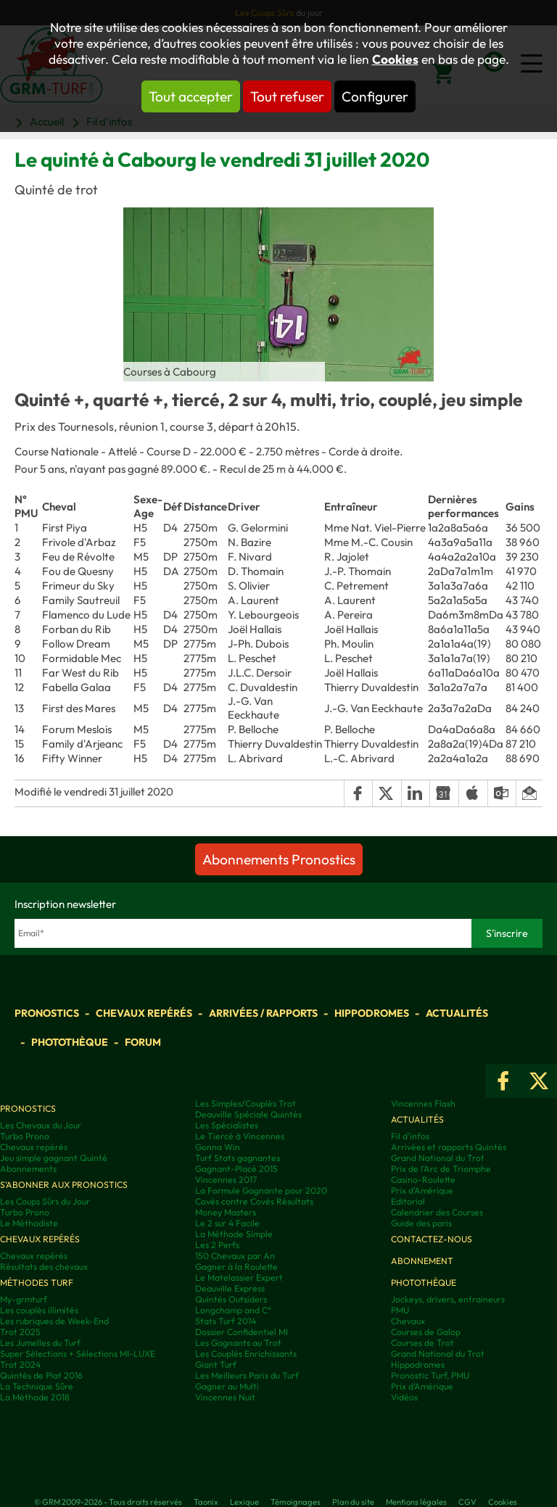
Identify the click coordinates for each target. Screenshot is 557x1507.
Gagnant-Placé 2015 (236, 1168)
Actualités (457, 1013)
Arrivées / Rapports (263, 1013)
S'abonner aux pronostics (64, 1184)
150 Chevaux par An (235, 1255)
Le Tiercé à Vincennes (239, 1136)
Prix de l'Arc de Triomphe (441, 1168)
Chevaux (408, 1321)
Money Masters (225, 1212)
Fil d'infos (410, 1136)
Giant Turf (215, 1364)
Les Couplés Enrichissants (246, 1353)
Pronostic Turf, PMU (430, 1375)
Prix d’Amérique (422, 1386)
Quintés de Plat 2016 (41, 1375)
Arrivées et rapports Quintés (448, 1146)
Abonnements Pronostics (278, 859)
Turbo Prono (24, 1136)
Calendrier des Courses (437, 1212)
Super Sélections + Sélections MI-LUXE (77, 1353)
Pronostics (47, 1013)
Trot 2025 (20, 1331)
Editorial (408, 1201)
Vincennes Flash (423, 1103)
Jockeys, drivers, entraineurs (448, 1299)
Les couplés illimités (39, 1310)
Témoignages (296, 1502)
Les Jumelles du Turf (40, 1342)
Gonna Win (217, 1146)
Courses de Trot (422, 1342)
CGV (467, 1502)
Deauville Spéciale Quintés (248, 1114)
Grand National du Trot (437, 1157)
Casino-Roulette (423, 1179)
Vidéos (404, 1397)
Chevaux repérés (144, 1013)
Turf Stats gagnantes (237, 1157)
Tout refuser (287, 96)
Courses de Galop (426, 1331)
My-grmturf (23, 1299)
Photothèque (69, 1042)
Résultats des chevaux (44, 1266)
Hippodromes (371, 1013)
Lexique (244, 1502)
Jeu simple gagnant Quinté (53, 1157)
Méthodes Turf (36, 1282)
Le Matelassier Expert (239, 1277)
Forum (143, 1042)
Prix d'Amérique (422, 1190)
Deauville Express (230, 1288)
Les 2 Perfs (217, 1244)
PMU (400, 1310)
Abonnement (422, 1260)
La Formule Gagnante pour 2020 (261, 1190)
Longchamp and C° (233, 1310)
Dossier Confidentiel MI (241, 1331)
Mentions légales (416, 1502)
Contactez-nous (431, 1239)
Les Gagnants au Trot (238, 1342)
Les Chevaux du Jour (40, 1125)
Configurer (375, 96)
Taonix (206, 1502)
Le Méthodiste (29, 1223)
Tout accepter (191, 96)
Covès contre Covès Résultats (254, 1201)
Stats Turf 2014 (225, 1321)
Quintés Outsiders (231, 1299)
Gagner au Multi (227, 1386)
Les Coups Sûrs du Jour (45, 1201)
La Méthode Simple (234, 1234)
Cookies (395, 59)
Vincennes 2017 (226, 1179)
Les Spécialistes (226, 1125)
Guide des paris (421, 1223)
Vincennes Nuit (225, 1397)
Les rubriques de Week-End (54, 1321)
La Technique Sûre (36, 1386)
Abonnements (28, 1168)
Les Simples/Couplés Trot (245, 1103)
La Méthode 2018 (35, 1397)
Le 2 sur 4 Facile (227, 1223)
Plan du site (353, 1502)
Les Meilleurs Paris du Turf (247, 1375)
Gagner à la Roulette (236, 1266)
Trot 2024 (20, 1364)
